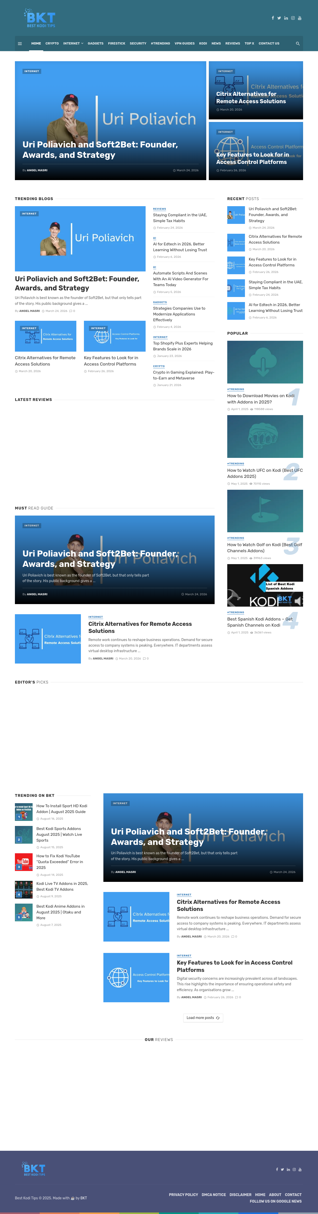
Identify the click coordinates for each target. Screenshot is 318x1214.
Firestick (116, 43)
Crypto (52, 43)
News (216, 43)
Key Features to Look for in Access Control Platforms (252, 158)
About (275, 1195)
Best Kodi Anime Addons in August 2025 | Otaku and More (60, 912)
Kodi (203, 43)
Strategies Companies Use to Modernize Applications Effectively (179, 314)
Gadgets (95, 43)
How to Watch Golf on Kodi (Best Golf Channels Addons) (264, 547)
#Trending (160, 43)
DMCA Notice (214, 1195)
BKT (83, 1198)
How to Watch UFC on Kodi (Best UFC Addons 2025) (265, 473)
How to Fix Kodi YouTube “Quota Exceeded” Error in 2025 (59, 862)
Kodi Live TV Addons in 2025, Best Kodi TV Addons (62, 886)
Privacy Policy (183, 1195)
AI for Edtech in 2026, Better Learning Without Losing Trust (180, 247)
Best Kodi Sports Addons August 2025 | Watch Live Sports (59, 834)
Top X (249, 43)
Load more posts (203, 1018)
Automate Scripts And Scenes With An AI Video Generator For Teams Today (180, 279)
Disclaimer (241, 1195)
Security (138, 43)
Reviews (232, 43)
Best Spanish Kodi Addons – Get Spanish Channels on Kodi (260, 622)
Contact (293, 1195)
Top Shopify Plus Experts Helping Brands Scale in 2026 (183, 346)
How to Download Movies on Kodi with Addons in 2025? (260, 398)
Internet (71, 43)
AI (154, 238)
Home (36, 43)
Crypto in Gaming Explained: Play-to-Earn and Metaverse (184, 375)
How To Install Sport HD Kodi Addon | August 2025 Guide (61, 809)
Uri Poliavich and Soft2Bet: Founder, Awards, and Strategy (100, 149)
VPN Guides (185, 43)
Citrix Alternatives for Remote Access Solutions (251, 97)
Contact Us (269, 43)
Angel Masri (37, 170)
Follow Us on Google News (276, 1201)
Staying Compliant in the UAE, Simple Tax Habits (180, 218)
